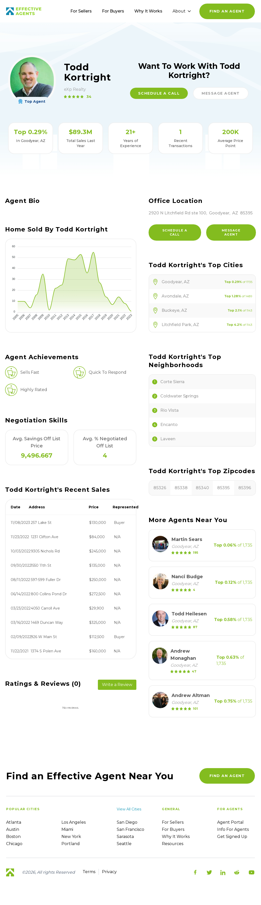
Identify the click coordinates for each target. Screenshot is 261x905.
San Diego (127, 822)
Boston (13, 836)
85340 (202, 487)
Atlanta (13, 822)
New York (71, 836)
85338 (181, 487)
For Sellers (81, 11)
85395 (223, 487)
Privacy (109, 871)
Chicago (14, 843)
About (182, 11)
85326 (159, 487)
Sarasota (125, 836)
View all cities (129, 809)
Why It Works (148, 11)
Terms (89, 871)
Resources (172, 843)
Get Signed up (232, 836)
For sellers (173, 822)
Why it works (176, 836)
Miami (67, 829)
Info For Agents (233, 829)
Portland (70, 843)
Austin (12, 829)
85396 (244, 487)
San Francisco (130, 829)
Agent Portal (230, 822)
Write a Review (117, 684)
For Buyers (113, 11)
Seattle (124, 843)
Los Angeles (73, 822)
